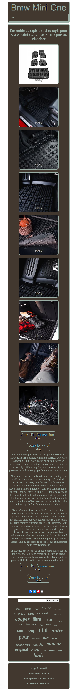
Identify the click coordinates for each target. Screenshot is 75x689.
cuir (20, 624)
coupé (46, 608)
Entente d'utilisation (38, 683)
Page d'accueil (38, 668)
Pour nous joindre (38, 673)
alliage (35, 650)
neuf (30, 631)
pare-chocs (36, 639)
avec (60, 650)
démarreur (31, 624)
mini (42, 630)
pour (24, 637)
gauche (38, 644)
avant (49, 619)
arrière (57, 630)
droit (36, 609)
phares (60, 621)
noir (46, 638)
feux (41, 625)
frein (44, 650)
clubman (19, 613)
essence (58, 609)
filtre (37, 619)
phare (31, 613)
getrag (28, 608)
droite (18, 608)
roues (48, 625)
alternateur (58, 614)
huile (38, 655)
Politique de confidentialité (38, 678)
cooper (22, 619)
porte (55, 638)
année (56, 625)
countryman (23, 644)
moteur (53, 643)
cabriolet (44, 613)
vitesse (52, 650)
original (21, 649)
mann (19, 630)
